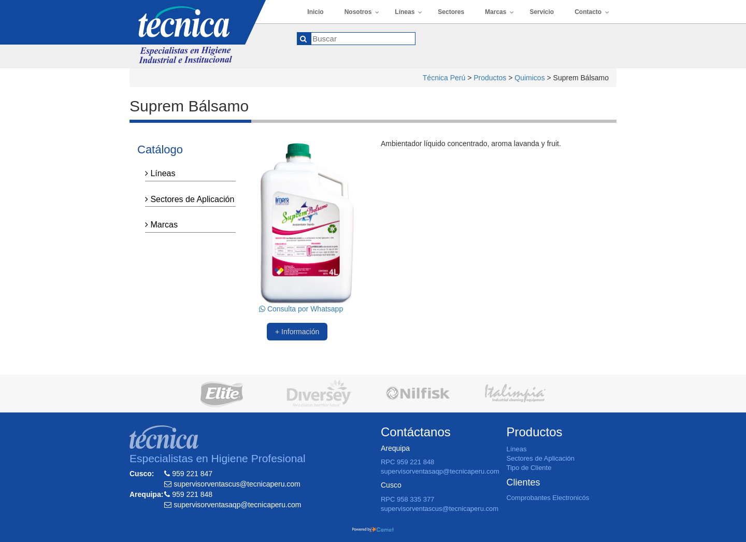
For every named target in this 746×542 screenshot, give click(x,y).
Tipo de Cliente (528, 468)
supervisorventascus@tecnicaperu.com (439, 508)
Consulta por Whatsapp (301, 309)
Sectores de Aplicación (189, 199)
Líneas (160, 173)
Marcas (161, 224)
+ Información (297, 331)
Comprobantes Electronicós (547, 498)
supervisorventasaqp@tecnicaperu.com (440, 471)
